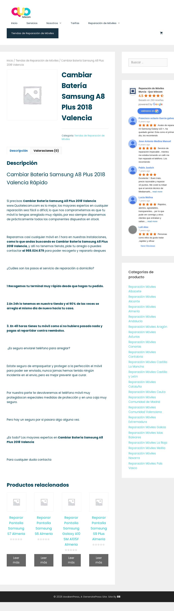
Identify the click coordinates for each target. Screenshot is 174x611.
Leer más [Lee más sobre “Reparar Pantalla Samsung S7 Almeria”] (16, 560)
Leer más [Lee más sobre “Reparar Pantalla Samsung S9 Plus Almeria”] (99, 560)
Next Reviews (148, 246)
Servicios (32, 23)
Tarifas (75, 23)
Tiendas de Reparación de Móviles (32, 33)
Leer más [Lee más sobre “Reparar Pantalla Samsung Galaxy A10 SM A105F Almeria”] (71, 560)
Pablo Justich (146, 167)
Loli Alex (143, 227)
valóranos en (149, 111)
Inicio (14, 23)
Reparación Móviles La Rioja (147, 443)
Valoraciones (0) (46, 151)
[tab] (19, 150)
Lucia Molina (146, 197)
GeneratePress (92, 596)
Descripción (19, 151)
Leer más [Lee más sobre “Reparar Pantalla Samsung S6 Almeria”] (43, 560)
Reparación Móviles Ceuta (146, 392)
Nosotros (56, 23)
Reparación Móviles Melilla (146, 448)
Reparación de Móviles (106, 23)
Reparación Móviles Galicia (147, 427)
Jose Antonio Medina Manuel (155, 141)
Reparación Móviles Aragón (147, 327)
